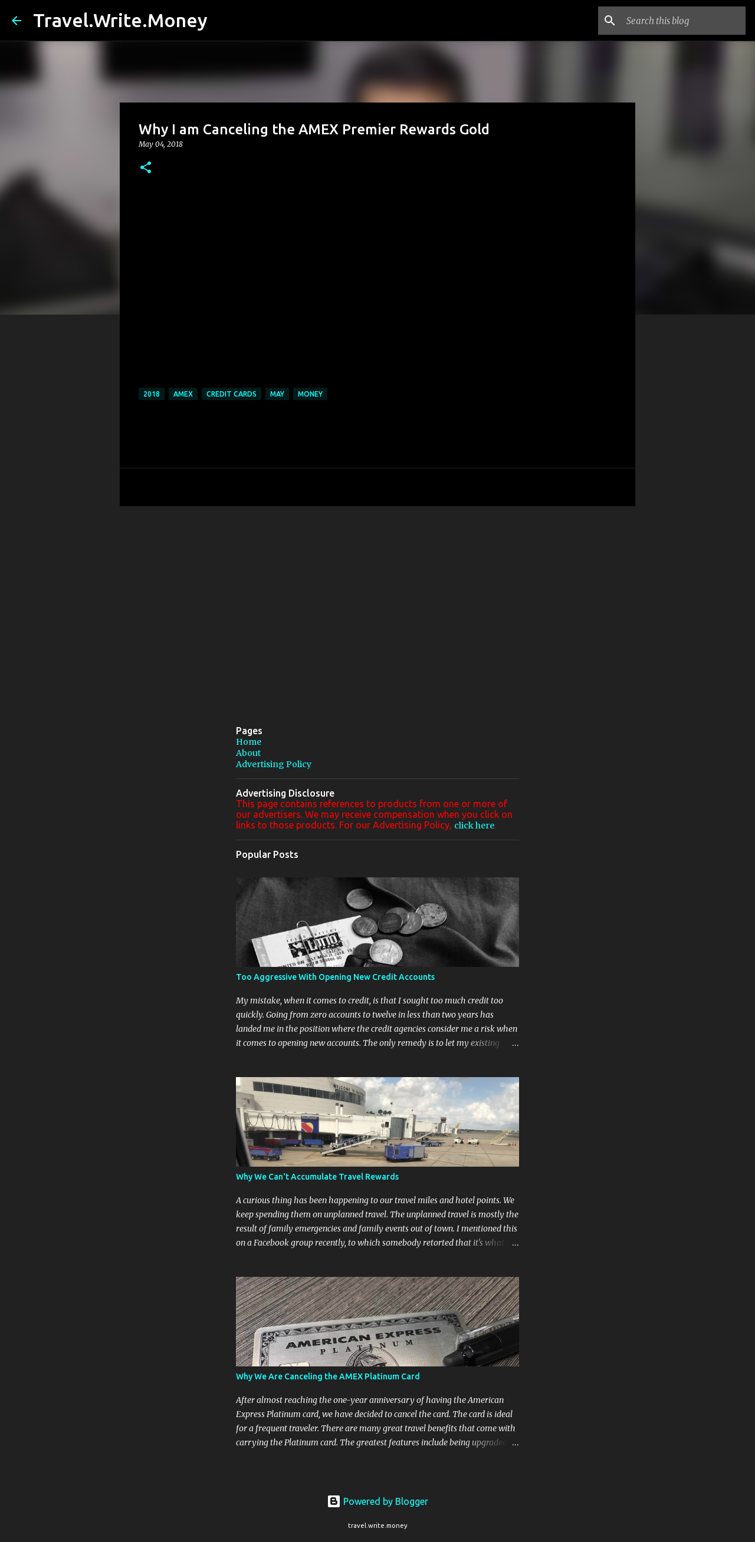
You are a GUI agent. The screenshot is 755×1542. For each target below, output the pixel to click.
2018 (151, 394)
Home (248, 742)
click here (474, 825)
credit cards (231, 394)
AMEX (183, 394)
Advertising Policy (273, 764)
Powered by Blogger (377, 1501)
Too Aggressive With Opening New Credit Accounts (335, 977)
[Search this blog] (684, 20)
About (248, 753)
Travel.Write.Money (120, 20)
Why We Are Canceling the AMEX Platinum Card (328, 1376)
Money (310, 394)
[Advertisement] (377, 606)
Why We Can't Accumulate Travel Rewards (317, 1176)
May (277, 394)
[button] (146, 168)
